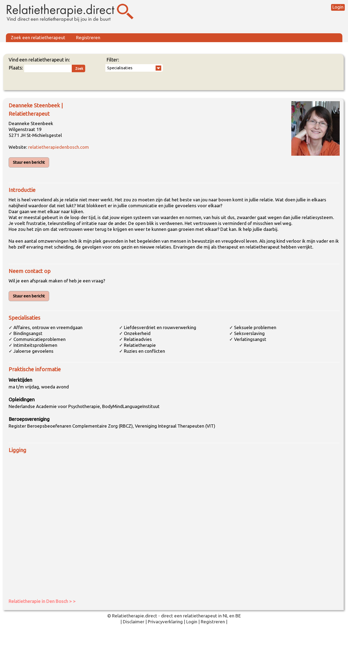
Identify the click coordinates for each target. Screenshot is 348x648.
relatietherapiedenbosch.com (58, 147)
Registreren (88, 37)
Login (337, 6)
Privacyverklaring (165, 621)
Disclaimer (133, 621)
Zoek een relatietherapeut (38, 37)
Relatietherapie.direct (134, 615)
